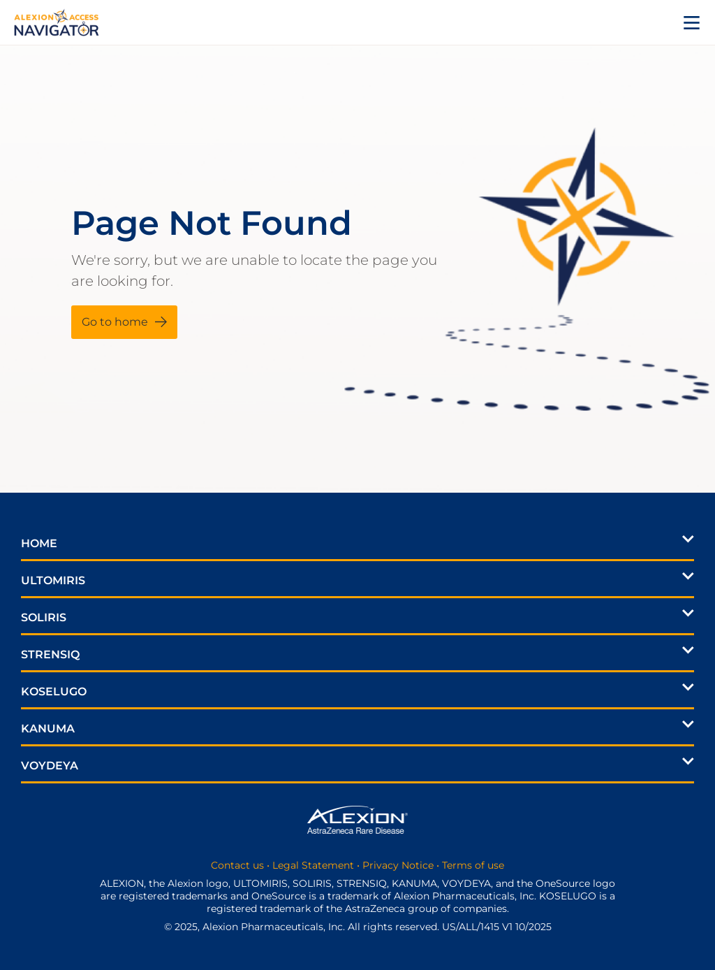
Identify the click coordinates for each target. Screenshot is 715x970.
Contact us (237, 865)
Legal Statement (313, 865)
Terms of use (473, 865)
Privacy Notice (398, 865)
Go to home (115, 321)
